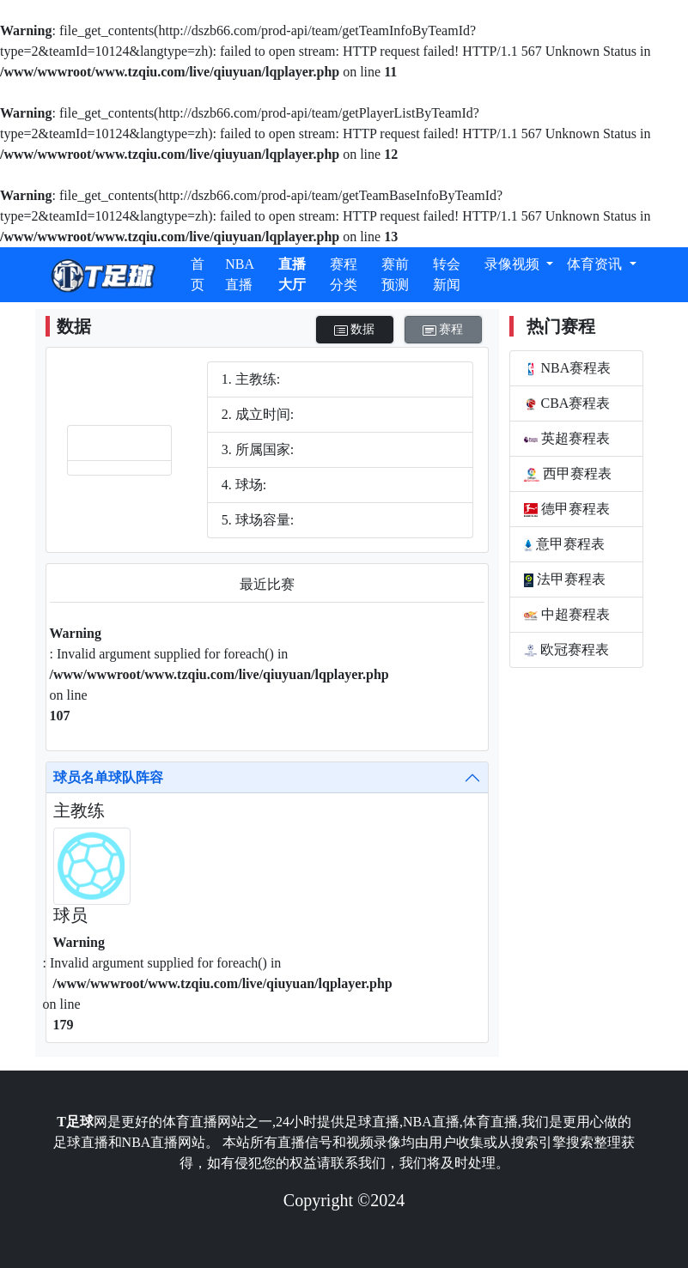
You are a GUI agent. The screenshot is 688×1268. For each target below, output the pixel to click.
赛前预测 (395, 274)
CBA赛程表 (567, 403)
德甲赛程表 (567, 509)
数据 (354, 330)
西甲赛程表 (568, 474)
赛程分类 (343, 274)
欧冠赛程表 (566, 650)
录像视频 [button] (513, 264)
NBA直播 (239, 274)
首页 (197, 274)
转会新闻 (446, 274)
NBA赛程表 (568, 368)
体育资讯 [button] (596, 264)
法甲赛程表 (565, 579)
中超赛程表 (567, 614)
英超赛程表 (567, 438)
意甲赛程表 (565, 544)
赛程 (443, 330)
